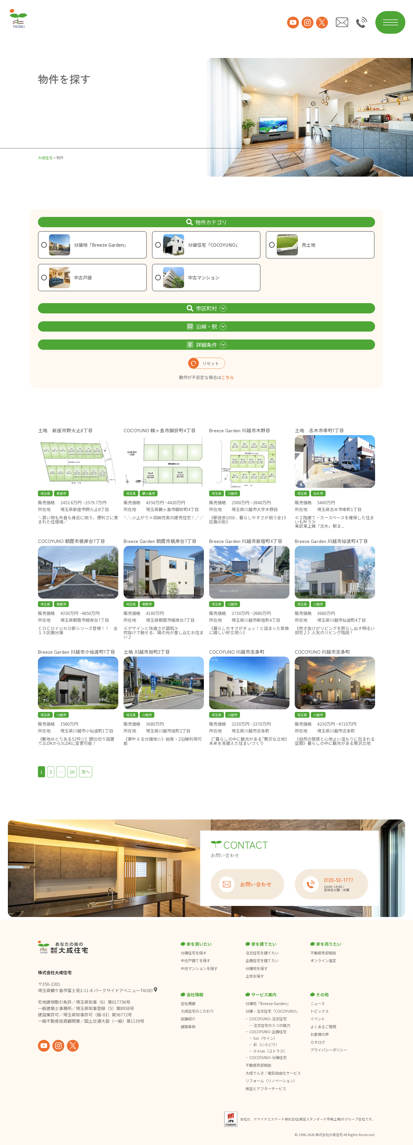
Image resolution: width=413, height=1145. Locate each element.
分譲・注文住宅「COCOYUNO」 (272, 1011)
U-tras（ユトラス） (270, 1051)
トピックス (319, 1011)
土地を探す (254, 976)
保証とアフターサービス (265, 1088)
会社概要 (188, 1003)
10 (72, 772)
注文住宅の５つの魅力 (271, 1025)
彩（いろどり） (266, 1044)
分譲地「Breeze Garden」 (268, 1003)
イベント (317, 1019)
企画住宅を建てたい (262, 960)
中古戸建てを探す (195, 960)
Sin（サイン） (265, 1038)
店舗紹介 (188, 1019)
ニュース (317, 1003)
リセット (203, 363)
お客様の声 (319, 1034)
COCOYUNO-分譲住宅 (268, 1057)
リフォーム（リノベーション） (271, 1081)
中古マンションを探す (199, 968)
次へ (85, 772)
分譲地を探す (256, 968)
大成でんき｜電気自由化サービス (273, 1073)
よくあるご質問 (323, 1026)
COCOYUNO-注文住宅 (268, 1019)
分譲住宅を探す (193, 953)
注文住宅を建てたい (262, 953)
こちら (227, 377)
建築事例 (188, 1026)
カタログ (317, 1042)
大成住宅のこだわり (197, 1011)
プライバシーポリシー (328, 1050)
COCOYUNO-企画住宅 (268, 1032)
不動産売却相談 (323, 953)
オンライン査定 (323, 960)
